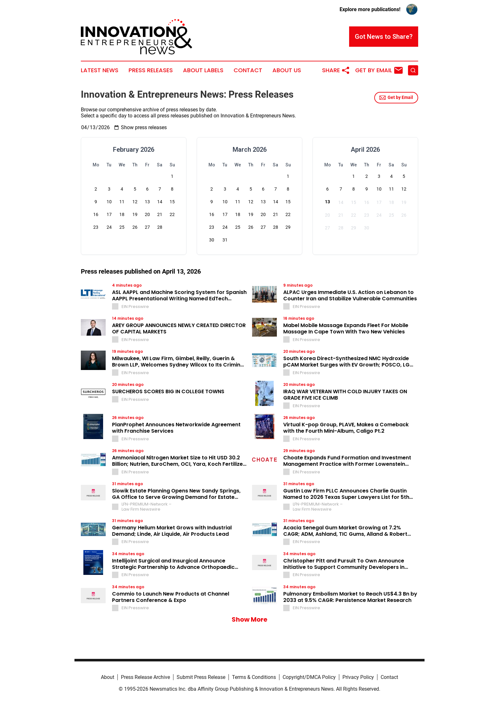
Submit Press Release (201, 677)
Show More (249, 619)
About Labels (203, 70)
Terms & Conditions (254, 677)
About (107, 677)
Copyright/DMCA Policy (309, 677)
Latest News (99, 70)
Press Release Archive (145, 677)
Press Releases (151, 70)
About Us (286, 70)
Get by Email (396, 97)
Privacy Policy (358, 677)
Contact (248, 70)
